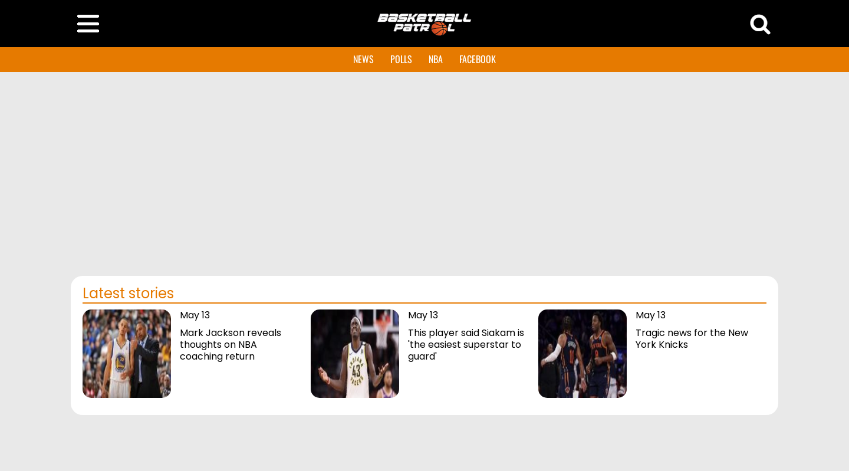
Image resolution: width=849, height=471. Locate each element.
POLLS (401, 59)
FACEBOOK (477, 59)
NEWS (363, 59)
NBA (436, 59)
